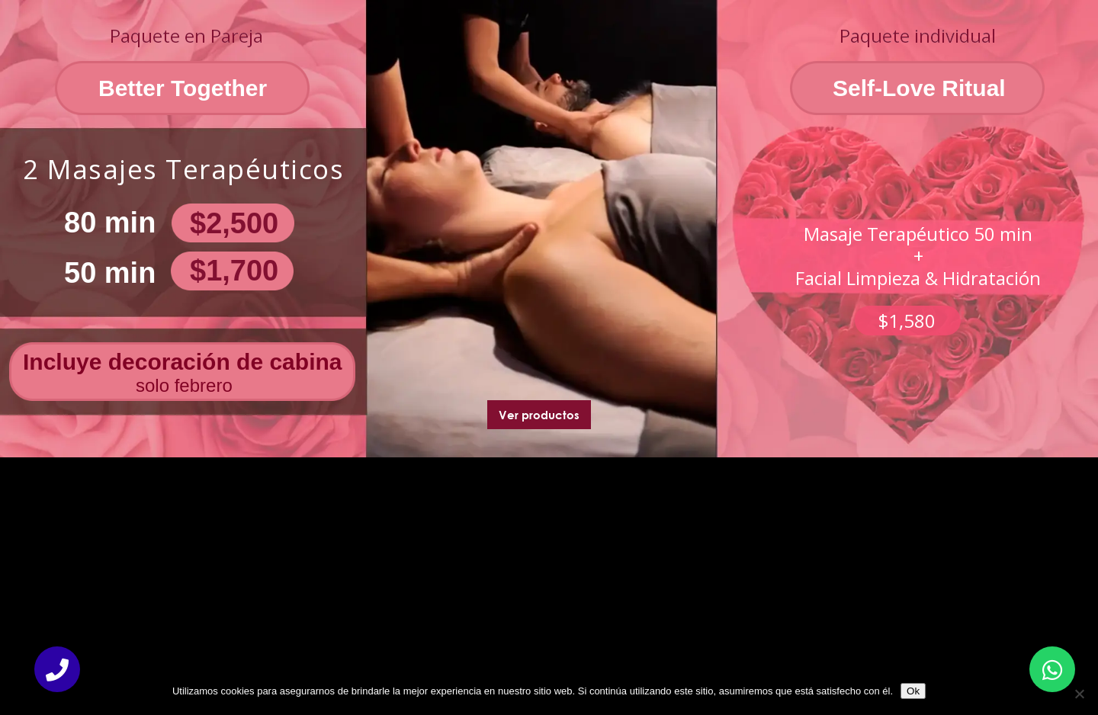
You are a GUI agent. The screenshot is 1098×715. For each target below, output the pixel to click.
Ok (913, 691)
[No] (1079, 693)
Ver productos (539, 415)
